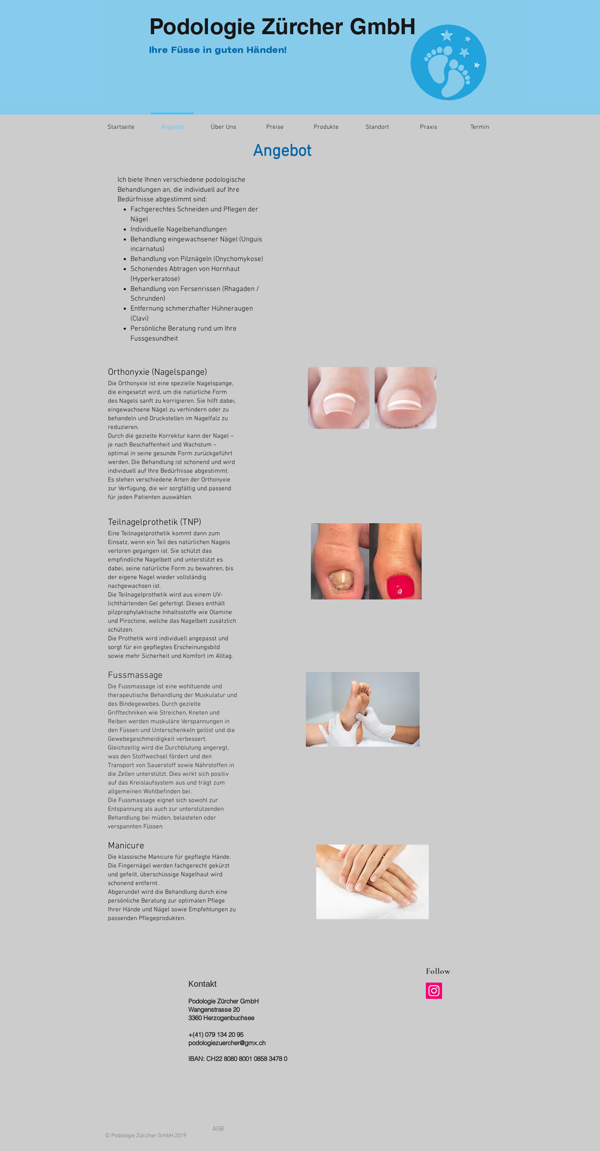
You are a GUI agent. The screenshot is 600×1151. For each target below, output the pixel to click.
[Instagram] (434, 991)
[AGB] (218, 1129)
